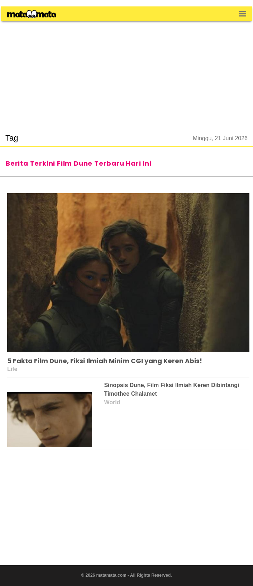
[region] (126, 73)
